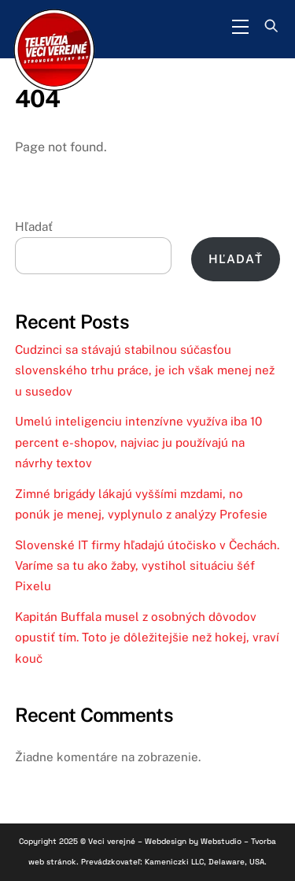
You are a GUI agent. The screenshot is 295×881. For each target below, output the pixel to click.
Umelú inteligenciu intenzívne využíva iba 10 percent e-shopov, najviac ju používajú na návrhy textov (138, 442)
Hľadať (34, 226)
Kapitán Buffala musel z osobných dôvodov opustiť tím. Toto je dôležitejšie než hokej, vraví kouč (147, 637)
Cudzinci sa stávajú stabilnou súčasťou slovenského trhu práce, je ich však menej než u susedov (145, 370)
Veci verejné (111, 841)
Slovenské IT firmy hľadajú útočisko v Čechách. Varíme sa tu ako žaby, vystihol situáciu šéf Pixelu (147, 565)
